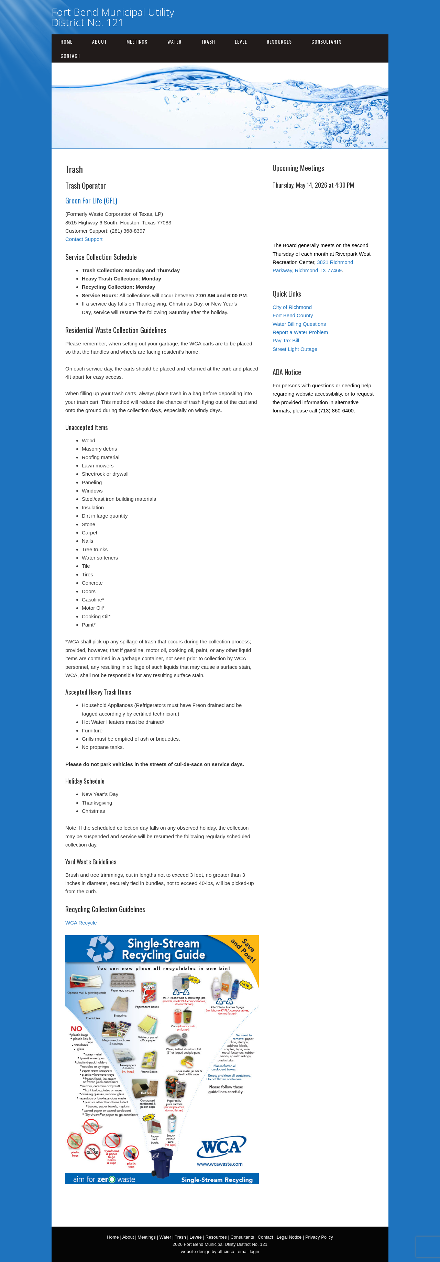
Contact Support (83, 239)
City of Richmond (292, 307)
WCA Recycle (81, 923)
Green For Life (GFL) (91, 200)
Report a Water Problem (300, 332)
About (99, 41)
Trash (208, 41)
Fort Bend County (293, 315)
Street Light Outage (295, 349)
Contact (70, 55)
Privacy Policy (319, 1237)
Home (66, 41)
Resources (279, 41)
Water (174, 41)
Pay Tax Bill (286, 340)
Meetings (136, 41)
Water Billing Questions (299, 324)
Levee (241, 41)
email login (248, 1251)
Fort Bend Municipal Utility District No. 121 (113, 17)
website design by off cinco (207, 1251)
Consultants (326, 41)
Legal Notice (289, 1237)
